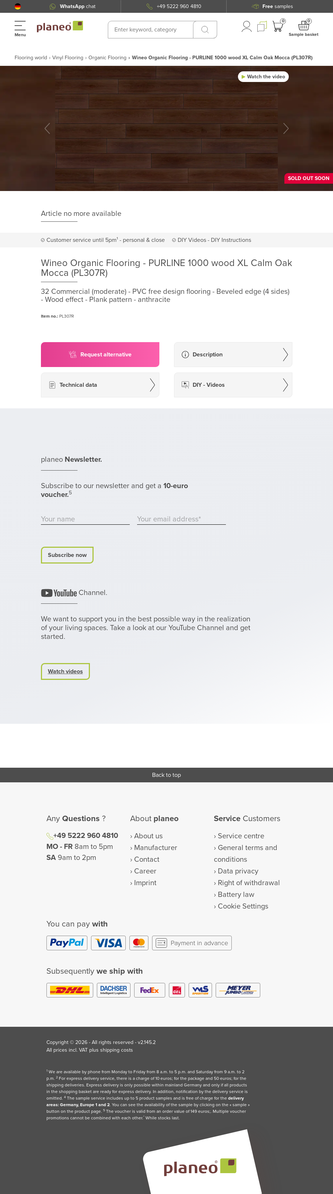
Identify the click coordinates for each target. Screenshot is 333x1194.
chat (77, 6)
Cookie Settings (243, 906)
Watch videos (65, 671)
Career (145, 871)
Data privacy (238, 871)
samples (277, 6)
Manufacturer (155, 847)
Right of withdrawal (249, 883)
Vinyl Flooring (67, 58)
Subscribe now (67, 555)
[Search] (205, 29)
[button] (18, 6)
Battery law (236, 894)
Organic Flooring (107, 58)
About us (148, 836)
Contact (146, 859)
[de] (18, 6)
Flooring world (31, 58)
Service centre (241, 836)
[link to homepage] (60, 27)
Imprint (145, 883)
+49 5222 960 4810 (179, 6)
